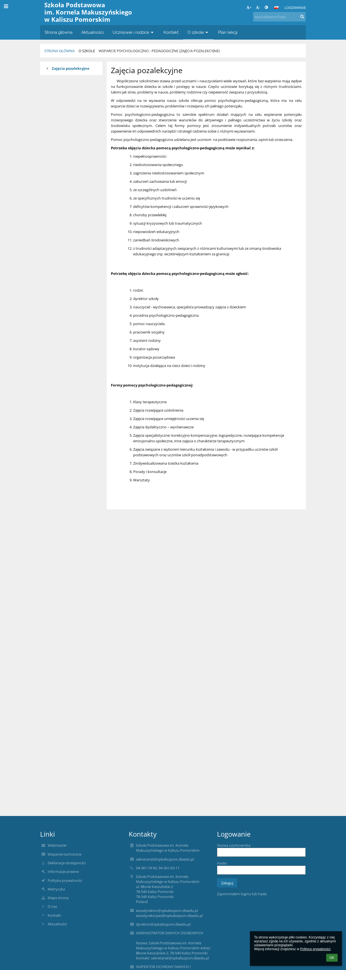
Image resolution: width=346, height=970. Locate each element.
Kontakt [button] (171, 32)
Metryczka (56, 889)
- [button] (258, 7)
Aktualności (57, 923)
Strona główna (59, 50)
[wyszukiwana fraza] (279, 17)
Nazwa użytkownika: (234, 845)
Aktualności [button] (92, 32)
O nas (52, 906)
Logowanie (295, 7)
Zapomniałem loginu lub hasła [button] (242, 893)
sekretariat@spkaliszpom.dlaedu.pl (165, 859)
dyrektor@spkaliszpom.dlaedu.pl (163, 924)
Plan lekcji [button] (227, 32)
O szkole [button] (198, 32)
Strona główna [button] (58, 32)
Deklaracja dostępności (67, 862)
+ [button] (249, 7)
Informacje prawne (63, 871)
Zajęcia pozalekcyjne (70, 68)
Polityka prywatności (65, 880)
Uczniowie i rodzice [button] (134, 32)
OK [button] (332, 958)
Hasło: (222, 863)
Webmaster (57, 845)
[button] (276, 7)
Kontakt (54, 915)
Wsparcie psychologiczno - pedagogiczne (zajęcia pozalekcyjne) (159, 50)
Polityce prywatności (315, 949)
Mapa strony (58, 897)
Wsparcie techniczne (64, 854)
